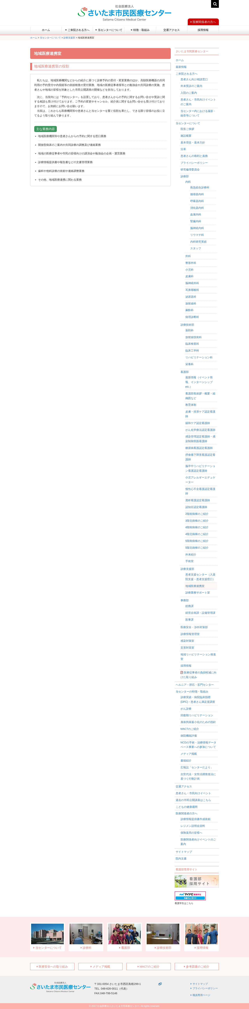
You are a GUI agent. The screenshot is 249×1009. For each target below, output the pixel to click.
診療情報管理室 (190, 634)
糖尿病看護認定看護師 (199, 447)
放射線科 (190, 303)
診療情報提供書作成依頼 (195, 819)
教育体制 (190, 404)
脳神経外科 (192, 283)
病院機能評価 (189, 735)
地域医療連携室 (194, 586)
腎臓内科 (195, 221)
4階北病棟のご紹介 (197, 534)
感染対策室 (187, 640)
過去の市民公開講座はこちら (193, 800)
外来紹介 (190, 554)
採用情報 (203, 29)
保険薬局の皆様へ (191, 832)
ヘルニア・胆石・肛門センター (195, 684)
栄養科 (189, 364)
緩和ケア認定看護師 (197, 423)
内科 (188, 181)
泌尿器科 (190, 296)
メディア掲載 (189, 753)
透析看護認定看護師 (197, 500)
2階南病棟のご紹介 (197, 513)
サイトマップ (184, 851)
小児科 (189, 269)
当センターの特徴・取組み (192, 691)
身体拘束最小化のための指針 (198, 722)
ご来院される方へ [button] (77, 29)
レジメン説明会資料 (193, 825)
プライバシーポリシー (194, 162)
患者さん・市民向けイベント (193, 793)
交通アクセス (171, 29)
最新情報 (181, 66)
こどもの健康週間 (186, 806)
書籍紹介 (186, 760)
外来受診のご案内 (191, 85)
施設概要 (186, 135)
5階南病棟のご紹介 (197, 540)
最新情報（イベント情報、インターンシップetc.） (199, 382)
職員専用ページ (201, 995)
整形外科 (190, 262)
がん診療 (186, 708)
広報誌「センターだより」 (197, 767)
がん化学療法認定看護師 (200, 429)
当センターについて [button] (108, 29)
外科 (188, 256)
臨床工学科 (192, 350)
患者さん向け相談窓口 (194, 79)
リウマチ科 (197, 234)
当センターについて (188, 123)
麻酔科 (189, 310)
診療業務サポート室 (197, 592)
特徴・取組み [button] (140, 29)
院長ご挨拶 (187, 128)
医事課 (189, 619)
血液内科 (195, 214)
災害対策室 (187, 647)
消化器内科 (197, 207)
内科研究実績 (198, 241)
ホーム (46, 29)
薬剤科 (189, 330)
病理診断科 (192, 316)
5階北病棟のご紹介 (197, 547)
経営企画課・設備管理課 (200, 612)
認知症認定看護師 (196, 507)
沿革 (183, 149)
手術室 (189, 561)
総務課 (189, 606)
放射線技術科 (193, 337)
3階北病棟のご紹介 (197, 520)
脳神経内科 (197, 228)
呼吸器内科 (197, 201)
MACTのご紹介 (190, 728)
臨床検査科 (192, 343)
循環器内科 (197, 194)
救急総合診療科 (199, 187)
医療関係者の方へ (204, 22)
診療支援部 (187, 568)
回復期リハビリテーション (197, 715)
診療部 (185, 176)
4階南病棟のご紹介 (197, 527)
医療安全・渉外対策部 (194, 627)
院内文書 (181, 858)
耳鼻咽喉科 (192, 289)
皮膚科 (189, 276)
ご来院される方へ (186, 73)
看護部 (185, 371)
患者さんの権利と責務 (194, 155)
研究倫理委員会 (190, 169)
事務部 (185, 600)
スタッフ (195, 248)
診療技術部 (187, 324)
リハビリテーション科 (199, 357)
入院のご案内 (189, 92)
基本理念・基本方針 (193, 142)
